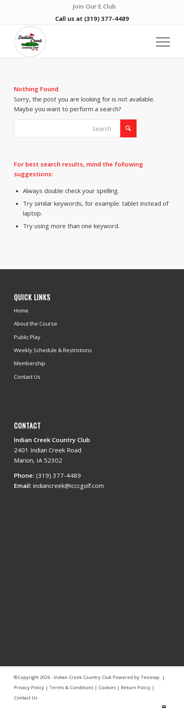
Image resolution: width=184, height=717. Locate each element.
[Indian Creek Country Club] (76, 41)
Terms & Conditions (71, 687)
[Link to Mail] (164, 707)
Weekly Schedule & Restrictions (53, 350)
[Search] (75, 128)
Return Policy (135, 687)
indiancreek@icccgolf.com (68, 485)
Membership (29, 363)
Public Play (27, 337)
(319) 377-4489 (106, 18)
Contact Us (27, 376)
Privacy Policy (29, 687)
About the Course (35, 323)
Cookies (107, 687)
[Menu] (159, 41)
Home (21, 310)
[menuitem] (94, 6)
